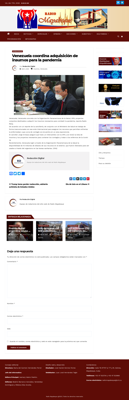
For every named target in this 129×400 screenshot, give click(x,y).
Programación (14, 39)
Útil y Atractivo (104, 153)
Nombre (11, 303)
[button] (118, 36)
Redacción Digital (29, 66)
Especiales (43, 34)
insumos (36, 69)
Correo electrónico (15, 316)
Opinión (57, 34)
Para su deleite (105, 163)
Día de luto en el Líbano (77, 184)
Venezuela (43, 69)
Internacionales (17, 51)
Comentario (12, 261)
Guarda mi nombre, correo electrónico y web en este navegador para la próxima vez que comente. (48, 341)
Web (8, 329)
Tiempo (102, 158)
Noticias (28, 34)
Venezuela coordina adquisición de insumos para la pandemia (45, 57)
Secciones (71, 34)
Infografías (30, 39)
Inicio (16, 34)
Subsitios (87, 34)
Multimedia (103, 34)
